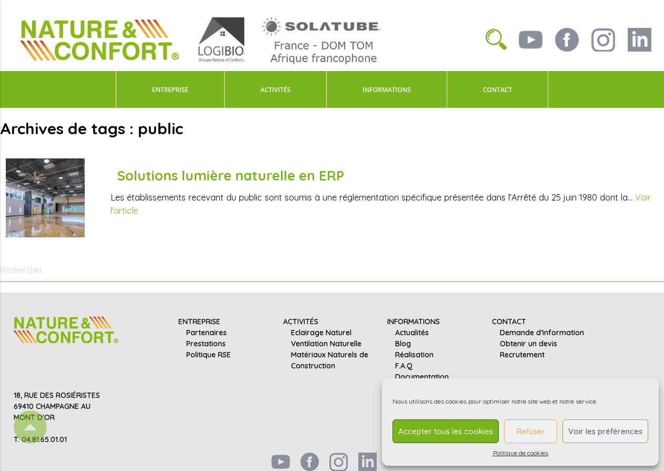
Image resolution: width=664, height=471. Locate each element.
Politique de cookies (520, 453)
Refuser (531, 431)
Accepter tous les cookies (445, 431)
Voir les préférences (605, 431)
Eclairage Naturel (321, 333)
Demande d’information (542, 333)
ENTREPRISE (170, 89)
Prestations (206, 344)
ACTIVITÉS (275, 89)
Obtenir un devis (528, 344)
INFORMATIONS (386, 89)
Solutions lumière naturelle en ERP (230, 175)
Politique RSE (208, 355)
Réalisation (414, 355)
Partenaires (206, 333)
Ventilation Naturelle (326, 344)
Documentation (422, 377)
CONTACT (497, 89)
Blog (403, 344)
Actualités (412, 333)
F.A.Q (404, 366)
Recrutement (522, 355)
